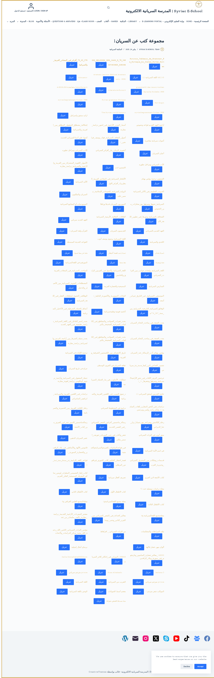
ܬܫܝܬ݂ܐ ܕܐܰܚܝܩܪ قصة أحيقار (115, 253)
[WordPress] (124, 638)
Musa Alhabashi (113, 573)
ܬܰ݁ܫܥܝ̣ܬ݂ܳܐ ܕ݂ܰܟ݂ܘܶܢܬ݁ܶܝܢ (158, 253)
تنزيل (153, 66)
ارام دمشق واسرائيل (77, 115)
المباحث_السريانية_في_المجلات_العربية (69, 271)
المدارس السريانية (155, 286)
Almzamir (81, 78)
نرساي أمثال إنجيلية (78, 547)
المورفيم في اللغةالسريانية (75, 263)
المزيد (9, 21)
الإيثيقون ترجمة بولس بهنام (151, 179)
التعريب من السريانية (115, 582)
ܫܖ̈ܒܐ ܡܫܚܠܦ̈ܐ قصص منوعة (114, 601)
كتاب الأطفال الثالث (155, 505)
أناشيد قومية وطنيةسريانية (113, 312)
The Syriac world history (112, 113)
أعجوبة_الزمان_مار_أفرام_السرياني (109, 150)
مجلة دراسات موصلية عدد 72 (151, 489)
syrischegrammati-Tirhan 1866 (71, 100)
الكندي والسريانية (155, 242)
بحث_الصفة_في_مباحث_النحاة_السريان (146, 323)
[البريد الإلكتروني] (134, 638)
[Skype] (165, 638)
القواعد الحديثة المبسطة (76, 242)
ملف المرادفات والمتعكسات (151, 532)
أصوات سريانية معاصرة (153, 141)
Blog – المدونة (24, 21)
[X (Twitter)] (155, 638)
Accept (199, 666)
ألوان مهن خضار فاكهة (154, 547)
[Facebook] (206, 638)
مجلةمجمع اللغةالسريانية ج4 (151, 516)
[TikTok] (185, 638)
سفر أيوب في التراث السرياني (150, 435)
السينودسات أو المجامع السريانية (72, 204)
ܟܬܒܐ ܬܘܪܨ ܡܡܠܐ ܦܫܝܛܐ (79, 253)
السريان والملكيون (78, 195)
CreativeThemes (96, 672)
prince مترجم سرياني (76, 573)
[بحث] (107, 7)
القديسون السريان (116, 231)
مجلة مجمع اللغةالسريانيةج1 (113, 502)
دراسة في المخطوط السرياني (112, 408)
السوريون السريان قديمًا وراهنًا (111, 204)
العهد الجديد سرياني (78, 220)
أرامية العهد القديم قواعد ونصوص (149, 125)
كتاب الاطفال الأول (116, 492)
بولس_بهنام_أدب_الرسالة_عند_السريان (146, 353)
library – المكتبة (127, 21)
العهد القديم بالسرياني (153, 231)
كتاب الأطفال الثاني (78, 492)
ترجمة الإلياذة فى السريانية (75, 353)
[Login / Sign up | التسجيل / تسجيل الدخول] (30, 7)
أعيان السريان (157, 154)
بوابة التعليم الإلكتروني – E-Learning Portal (160, 21)
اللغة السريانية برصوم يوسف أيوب (110, 239)
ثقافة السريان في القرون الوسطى (110, 366)
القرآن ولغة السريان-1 (77, 231)
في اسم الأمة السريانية (153, 451)
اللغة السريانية (80, 582)
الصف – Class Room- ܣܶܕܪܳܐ (88, 21)
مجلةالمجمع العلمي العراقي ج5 (73, 502)
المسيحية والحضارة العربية (113, 286)
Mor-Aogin (158, 103)
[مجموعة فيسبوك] (196, 638)
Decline (185, 666)
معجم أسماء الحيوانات (115, 592)
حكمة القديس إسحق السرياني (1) (149, 394)
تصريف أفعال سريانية (115, 478)
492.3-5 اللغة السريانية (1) (152, 78)
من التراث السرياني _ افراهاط (111, 532)
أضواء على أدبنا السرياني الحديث (72, 138)
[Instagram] (144, 638)
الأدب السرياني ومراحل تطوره (73, 150)
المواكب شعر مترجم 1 (153, 592)
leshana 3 (158, 573)
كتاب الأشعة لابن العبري (153, 478)
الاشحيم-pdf (119, 168)
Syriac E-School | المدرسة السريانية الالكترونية (162, 11)
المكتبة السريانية (114, 50)
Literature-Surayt (115, 90)
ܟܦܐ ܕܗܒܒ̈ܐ (121, 263)
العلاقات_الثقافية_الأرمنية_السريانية (109, 217)
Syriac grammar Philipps (112, 100)
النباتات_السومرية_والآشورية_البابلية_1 (108, 296)
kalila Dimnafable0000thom (73, 557)
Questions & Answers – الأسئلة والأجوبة (54, 21)
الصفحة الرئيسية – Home (196, 21)
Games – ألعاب (109, 21)
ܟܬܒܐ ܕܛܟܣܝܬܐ (158, 263)
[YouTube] (175, 638)
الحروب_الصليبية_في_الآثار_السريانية (147, 192)
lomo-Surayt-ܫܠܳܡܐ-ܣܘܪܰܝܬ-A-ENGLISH (71, 87)
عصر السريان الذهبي (77, 438)
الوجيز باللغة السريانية (77, 592)
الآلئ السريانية (80, 182)
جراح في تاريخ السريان (76, 369)
